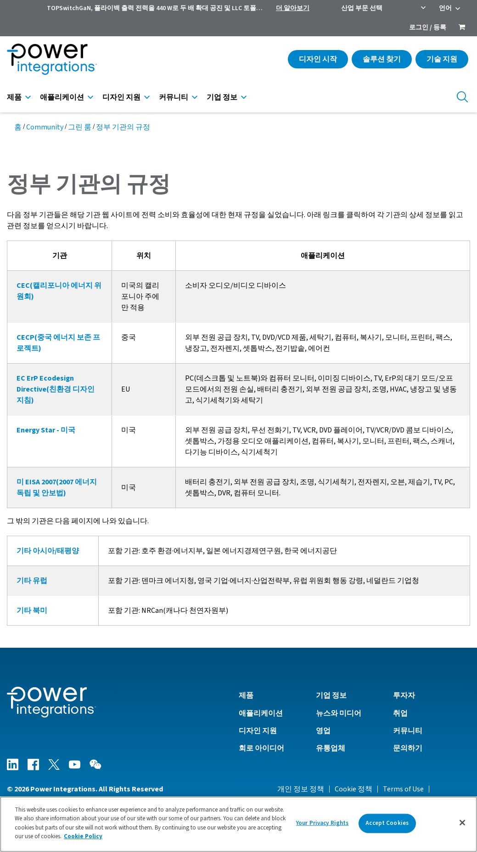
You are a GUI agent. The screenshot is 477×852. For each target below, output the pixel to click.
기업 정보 (222, 97)
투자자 (404, 695)
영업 (323, 731)
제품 (14, 97)
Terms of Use (403, 789)
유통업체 (330, 748)
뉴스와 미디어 (338, 713)
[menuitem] (462, 28)
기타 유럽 (32, 581)
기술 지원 (441, 59)
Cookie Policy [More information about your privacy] (83, 836)
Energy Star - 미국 (46, 430)
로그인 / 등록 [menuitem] (427, 27)
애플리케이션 (62, 97)
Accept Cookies (387, 823)
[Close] (462, 823)
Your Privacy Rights (322, 823)
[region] (238, 824)
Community (44, 127)
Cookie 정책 (353, 789)
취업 (400, 713)
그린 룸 (79, 127)
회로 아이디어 (261, 748)
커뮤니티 (173, 97)
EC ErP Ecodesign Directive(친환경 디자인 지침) (56, 389)
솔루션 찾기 (382, 59)
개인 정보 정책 (300, 789)
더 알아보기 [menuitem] (292, 8)
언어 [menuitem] (445, 8)
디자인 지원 (121, 97)
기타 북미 (32, 610)
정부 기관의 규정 (123, 127)
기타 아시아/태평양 (48, 551)
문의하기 (407, 748)
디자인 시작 (318, 59)
